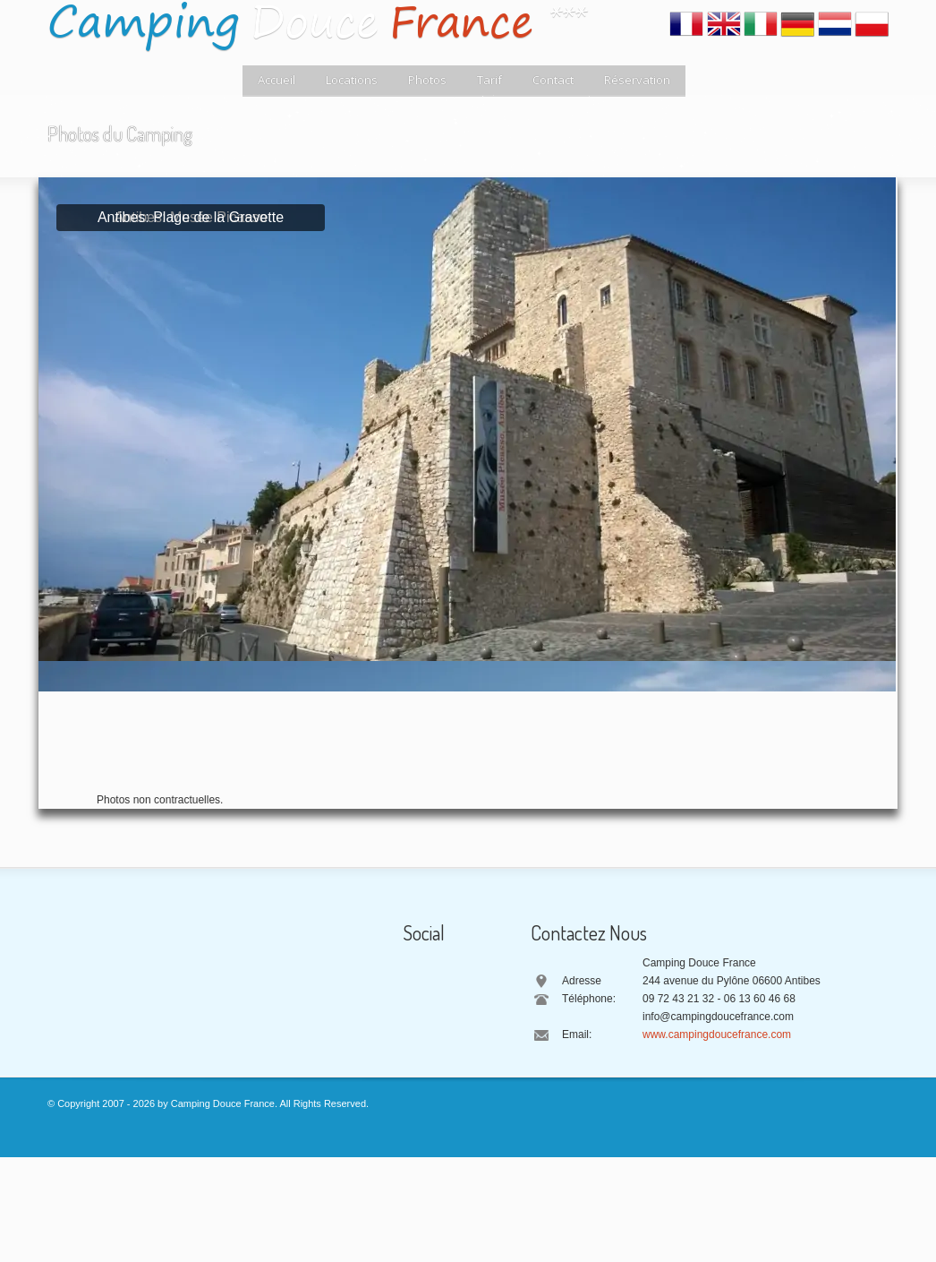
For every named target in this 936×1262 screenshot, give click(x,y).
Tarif (489, 80)
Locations (352, 80)
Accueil (276, 80)
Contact (553, 80)
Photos (427, 80)
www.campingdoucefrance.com (716, 1034)
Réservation (637, 80)
